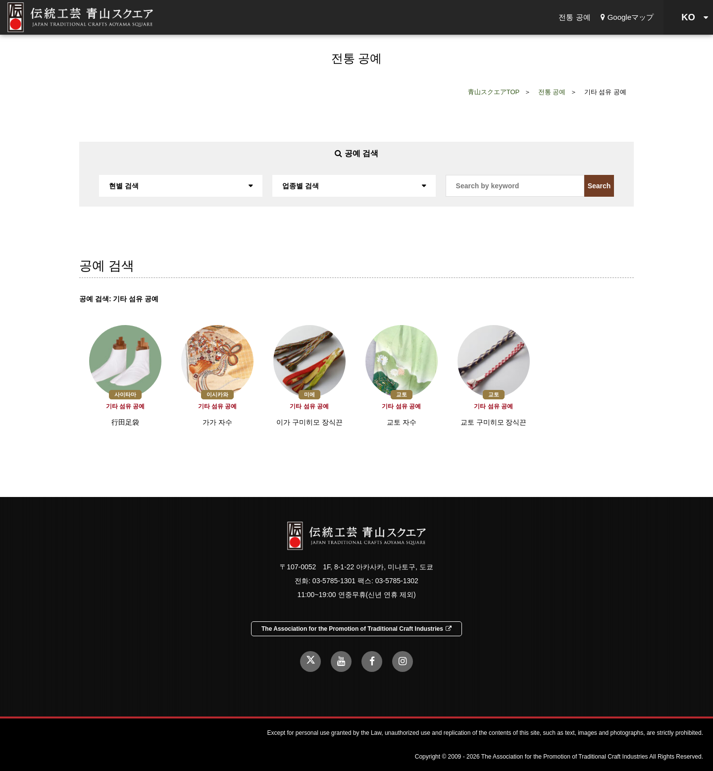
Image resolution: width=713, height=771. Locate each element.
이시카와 (217, 394)
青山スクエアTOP (494, 92)
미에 (309, 394)
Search (599, 186)
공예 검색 (356, 153)
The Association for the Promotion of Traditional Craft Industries (356, 628)
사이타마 (125, 394)
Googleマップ (627, 17)
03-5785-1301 (334, 581)
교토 (401, 394)
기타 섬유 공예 (125, 406)
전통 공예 (574, 17)
